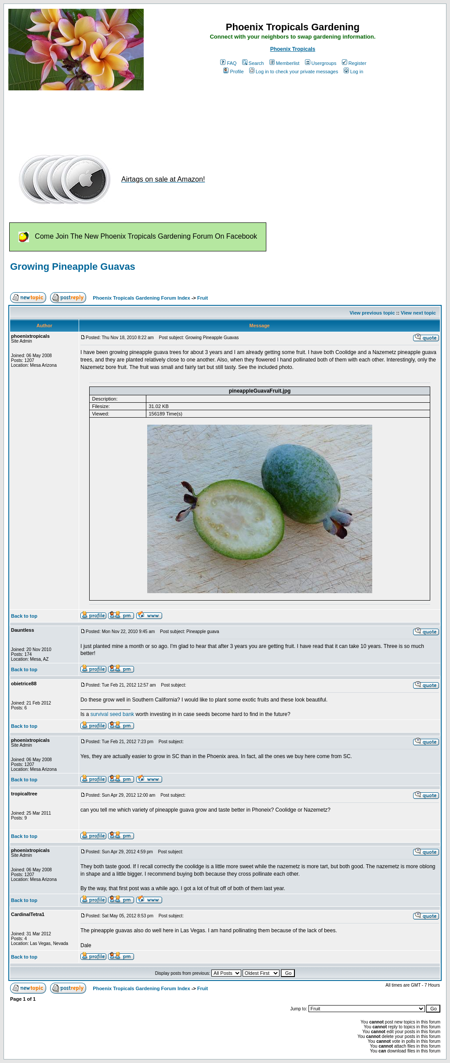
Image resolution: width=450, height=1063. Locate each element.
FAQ (228, 63)
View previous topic (372, 312)
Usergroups (321, 63)
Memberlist (284, 63)
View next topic (418, 312)
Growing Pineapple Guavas (72, 266)
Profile (233, 71)
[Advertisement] (168, 117)
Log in (353, 71)
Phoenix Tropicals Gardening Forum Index (141, 298)
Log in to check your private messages (293, 71)
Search (253, 63)
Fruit (202, 298)
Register (354, 63)
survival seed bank (112, 714)
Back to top (24, 616)
